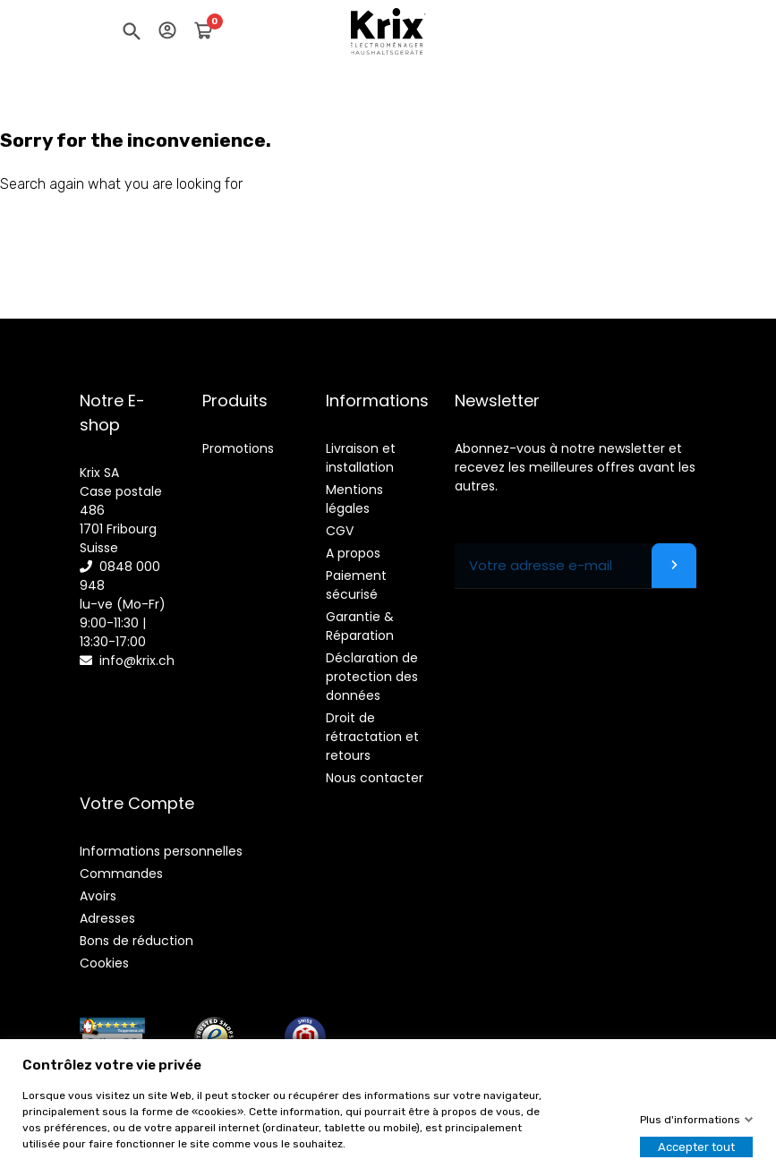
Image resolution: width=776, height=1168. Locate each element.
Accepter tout (696, 1147)
